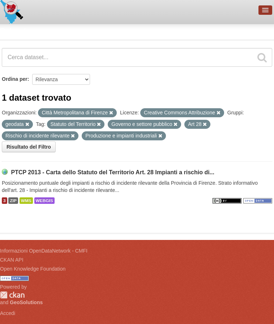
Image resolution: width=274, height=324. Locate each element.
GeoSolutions (26, 302)
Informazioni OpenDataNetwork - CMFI (43, 251)
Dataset (13, 31)
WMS (26, 200)
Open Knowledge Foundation (32, 269)
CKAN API (11, 260)
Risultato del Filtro (29, 147)
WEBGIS (44, 200)
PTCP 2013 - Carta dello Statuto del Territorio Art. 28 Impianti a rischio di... (112, 172)
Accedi (7, 313)
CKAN (12, 295)
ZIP (13, 200)
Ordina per (14, 79)
